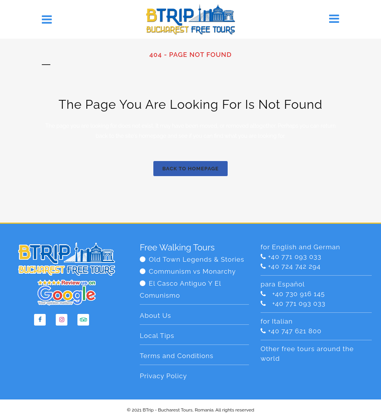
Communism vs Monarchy (192, 271)
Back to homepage (190, 168)
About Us (155, 315)
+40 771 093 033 (294, 257)
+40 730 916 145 (296, 294)
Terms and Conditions (176, 356)
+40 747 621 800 (294, 331)
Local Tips (157, 335)
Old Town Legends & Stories (196, 259)
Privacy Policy (163, 376)
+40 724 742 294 (294, 266)
